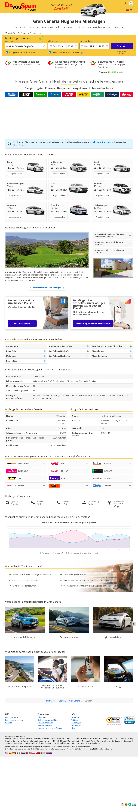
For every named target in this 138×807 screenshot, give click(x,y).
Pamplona (101, 741)
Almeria (16, 739)
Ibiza (130, 739)
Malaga (63, 741)
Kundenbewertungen (14, 720)
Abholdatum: (53, 41)
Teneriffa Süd (58, 743)
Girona (104, 739)
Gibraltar (96, 739)
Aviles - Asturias (26, 739)
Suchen (121, 46)
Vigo (82, 743)
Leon (49, 741)
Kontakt (8, 722)
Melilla (78, 741)
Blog (73, 728)
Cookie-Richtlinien (45, 722)
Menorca (85, 741)
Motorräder (76, 725)
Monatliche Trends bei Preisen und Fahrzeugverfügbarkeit (69, 522)
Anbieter (74, 720)
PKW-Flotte (76, 717)
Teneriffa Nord (45, 743)
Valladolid (75, 743)
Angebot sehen (15, 173)
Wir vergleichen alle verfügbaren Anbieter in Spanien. (109, 235)
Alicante (8, 739)
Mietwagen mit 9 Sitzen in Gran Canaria (109, 251)
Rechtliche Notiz (45, 725)
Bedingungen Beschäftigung (50, 728)
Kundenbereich (11, 717)
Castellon (60, 739)
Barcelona (45, 739)
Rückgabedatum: (86, 41)
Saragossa (29, 743)
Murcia (93, 741)
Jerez (7, 741)
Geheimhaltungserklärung (49, 720)
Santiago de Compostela (14, 743)
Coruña (68, 739)
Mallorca (71, 741)
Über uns (42, 717)
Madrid (56, 741)
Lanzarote (42, 741)
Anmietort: (9, 41)
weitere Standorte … (93, 743)
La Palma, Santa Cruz (29, 741)
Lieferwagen (76, 722)
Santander (128, 741)
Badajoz (37, 739)
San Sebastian (117, 741)
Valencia (67, 743)
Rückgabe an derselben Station (22, 52)
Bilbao (53, 739)
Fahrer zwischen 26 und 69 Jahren (67, 52)
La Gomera (15, 741)
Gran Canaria (113, 739)
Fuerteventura (86, 739)
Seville (36, 743)
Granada (123, 739)
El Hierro (76, 739)
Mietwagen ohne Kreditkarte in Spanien (109, 243)
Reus (108, 741)
